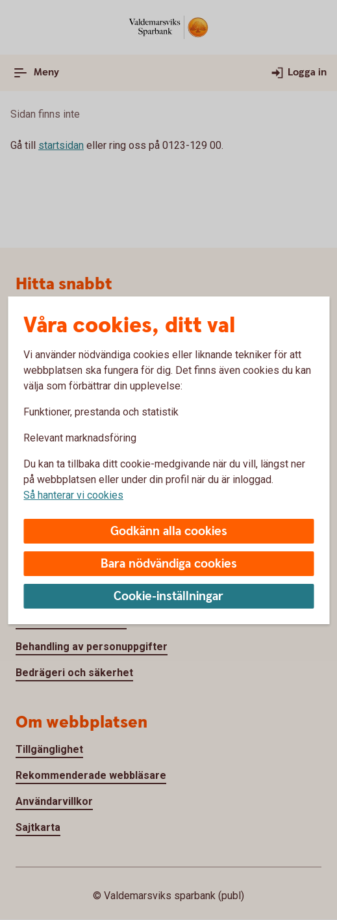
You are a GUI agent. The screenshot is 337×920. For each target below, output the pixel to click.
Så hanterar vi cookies (73, 495)
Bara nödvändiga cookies (169, 564)
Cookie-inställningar (168, 596)
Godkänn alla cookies (168, 531)
